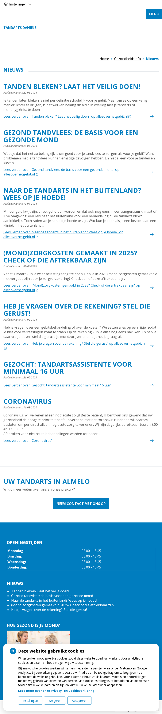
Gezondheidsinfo (127, 58)
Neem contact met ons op (81, 503)
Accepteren (79, 701)
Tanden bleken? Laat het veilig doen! (40, 591)
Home (104, 58)
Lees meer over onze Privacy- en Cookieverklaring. (56, 691)
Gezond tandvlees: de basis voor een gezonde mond (52, 595)
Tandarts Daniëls (19, 27)
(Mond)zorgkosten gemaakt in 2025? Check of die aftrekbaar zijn (62, 605)
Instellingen (30, 701)
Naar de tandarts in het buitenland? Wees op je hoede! (54, 600)
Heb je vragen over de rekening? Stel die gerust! (49, 609)
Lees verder (67, 116)
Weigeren (55, 701)
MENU (154, 14)
